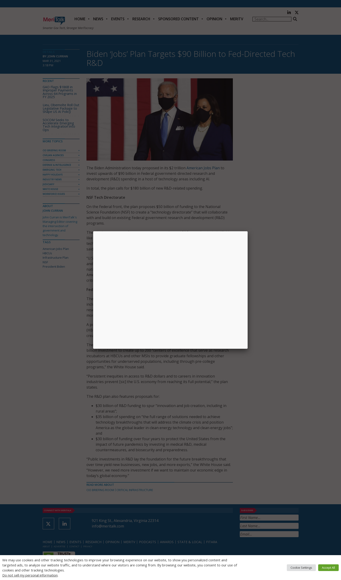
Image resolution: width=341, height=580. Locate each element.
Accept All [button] (328, 567)
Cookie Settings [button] (301, 567)
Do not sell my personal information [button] (30, 575)
